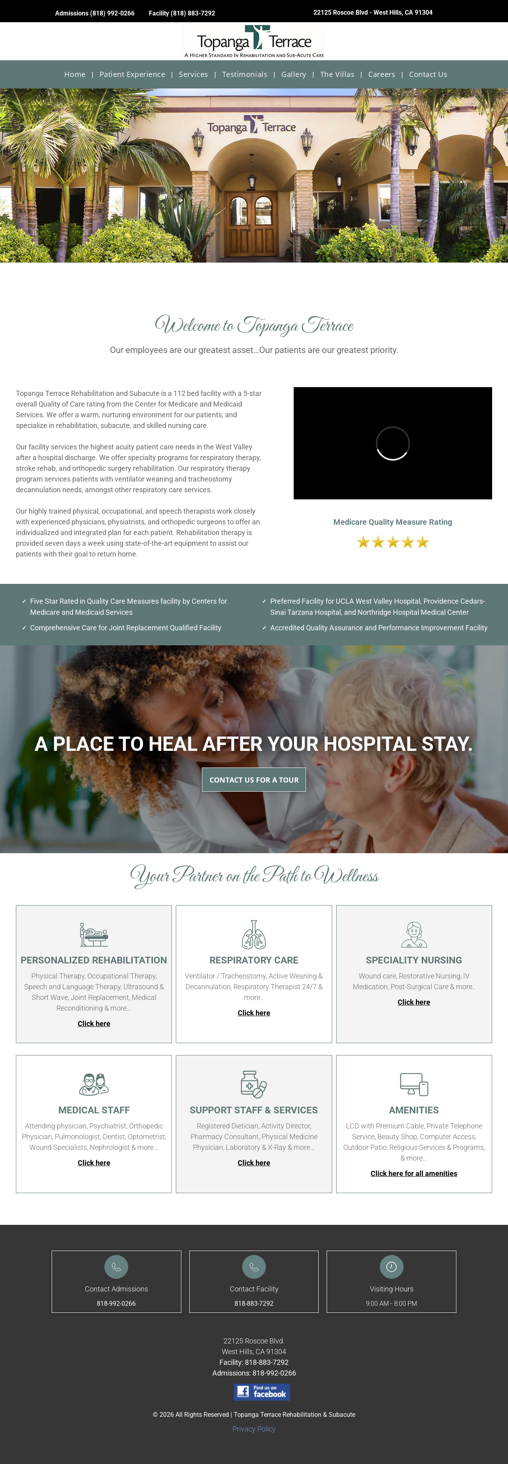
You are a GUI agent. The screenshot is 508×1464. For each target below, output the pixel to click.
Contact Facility (254, 1289)
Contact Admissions (116, 1289)
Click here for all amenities (414, 1173)
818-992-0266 (116, 1303)
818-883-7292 (254, 1303)
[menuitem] (75, 74)
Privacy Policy (254, 1429)
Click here (94, 1023)
